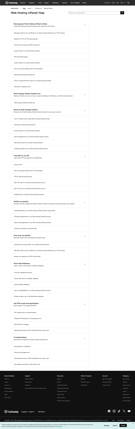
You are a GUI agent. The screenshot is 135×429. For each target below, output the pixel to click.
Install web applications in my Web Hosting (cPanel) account (32, 216)
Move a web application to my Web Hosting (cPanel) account (32, 222)
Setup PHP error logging (21, 324)
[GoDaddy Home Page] (11, 411)
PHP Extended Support (21, 56)
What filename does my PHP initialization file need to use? (31, 330)
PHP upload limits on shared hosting (25, 312)
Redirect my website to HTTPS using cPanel (27, 256)
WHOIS (59, 382)
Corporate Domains (62, 391)
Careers (6, 382)
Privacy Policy (120, 420)
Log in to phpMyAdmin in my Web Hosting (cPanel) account (32, 290)
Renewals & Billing (106, 382)
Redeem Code (60, 394)
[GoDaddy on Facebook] (109, 412)
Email (40, 2)
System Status (48, 8)
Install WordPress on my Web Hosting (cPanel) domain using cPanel (34, 210)
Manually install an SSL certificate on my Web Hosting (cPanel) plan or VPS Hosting (39, 33)
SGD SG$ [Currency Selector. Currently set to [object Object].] (42, 412)
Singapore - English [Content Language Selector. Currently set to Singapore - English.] (28, 412)
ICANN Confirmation (62, 385)
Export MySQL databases (21, 284)
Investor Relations (8, 391)
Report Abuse (28, 382)
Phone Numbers (127, 400)
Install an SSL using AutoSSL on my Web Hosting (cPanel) (31, 244)
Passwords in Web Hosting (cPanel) (24, 124)
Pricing (84, 2)
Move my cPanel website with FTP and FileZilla (28, 68)
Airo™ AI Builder (75, 2)
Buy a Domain (126, 378)
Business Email (126, 385)
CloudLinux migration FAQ (22, 86)
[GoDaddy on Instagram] (114, 412)
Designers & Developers (63, 388)
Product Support (29, 378)
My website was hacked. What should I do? (27, 364)
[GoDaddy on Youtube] (129, 412)
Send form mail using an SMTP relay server (27, 45)
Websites (125, 382)
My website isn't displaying (22, 346)
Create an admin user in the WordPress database (28, 296)
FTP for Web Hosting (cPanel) (23, 176)
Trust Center (7, 397)
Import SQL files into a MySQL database (26, 278)
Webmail (59, 378)
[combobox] (94, 13)
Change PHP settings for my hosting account (27, 318)
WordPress (125, 388)
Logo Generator (127, 397)
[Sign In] (123, 2)
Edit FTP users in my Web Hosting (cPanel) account (29, 188)
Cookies (129, 420)
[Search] (122, 12)
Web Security (126, 394)
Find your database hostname (23, 272)
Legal (5, 394)
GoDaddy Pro (84, 385)
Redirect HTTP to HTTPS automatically (26, 39)
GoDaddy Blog (7, 388)
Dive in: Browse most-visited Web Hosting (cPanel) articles (32, 118)
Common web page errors (22, 352)
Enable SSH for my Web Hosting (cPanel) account (29, 194)
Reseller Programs (85, 382)
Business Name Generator (63, 400)
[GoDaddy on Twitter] (124, 412)
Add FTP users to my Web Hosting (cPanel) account (29, 182)
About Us (6, 378)
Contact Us (38, 8)
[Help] (117, 2)
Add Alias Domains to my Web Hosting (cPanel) (28, 142)
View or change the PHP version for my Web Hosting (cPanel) (32, 80)
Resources (27, 385)
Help (24, 8)
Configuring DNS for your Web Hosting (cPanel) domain (31, 148)
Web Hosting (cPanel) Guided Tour (24, 74)
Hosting (125, 391)
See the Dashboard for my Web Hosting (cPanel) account (31, 136)
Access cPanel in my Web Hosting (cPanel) (27, 51)
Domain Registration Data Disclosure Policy (35, 388)
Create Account (106, 385)
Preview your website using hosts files (25, 228)
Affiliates (83, 378)
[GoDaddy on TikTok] (119, 412)
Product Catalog (61, 397)
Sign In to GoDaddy (107, 378)
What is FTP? (18, 164)
